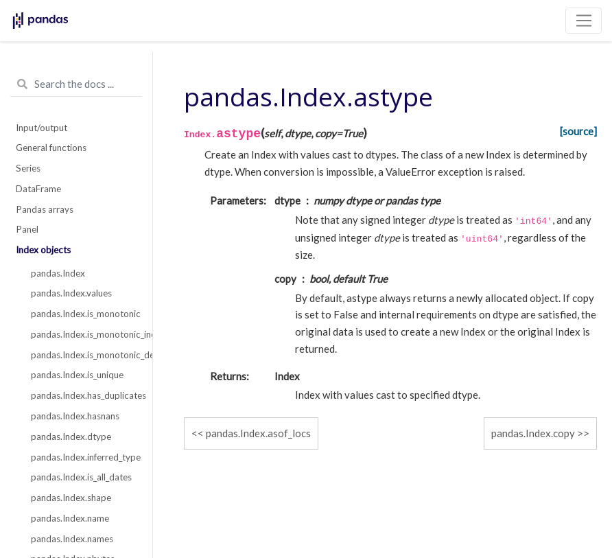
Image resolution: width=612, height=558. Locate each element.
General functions (51, 147)
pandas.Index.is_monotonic (84, 313)
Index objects (43, 249)
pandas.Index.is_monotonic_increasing (84, 334)
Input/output (41, 127)
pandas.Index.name (70, 518)
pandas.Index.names (72, 538)
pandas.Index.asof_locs (258, 433)
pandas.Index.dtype (71, 436)
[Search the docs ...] (76, 84)
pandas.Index (58, 273)
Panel (27, 229)
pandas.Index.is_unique (77, 374)
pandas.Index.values (71, 293)
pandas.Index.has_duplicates (84, 395)
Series (28, 168)
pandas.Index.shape (71, 497)
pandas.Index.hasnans (75, 415)
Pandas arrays (44, 209)
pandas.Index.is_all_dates (81, 477)
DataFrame (38, 188)
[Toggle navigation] (583, 21)
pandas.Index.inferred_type (84, 457)
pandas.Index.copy (533, 433)
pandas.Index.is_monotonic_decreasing (84, 354)
